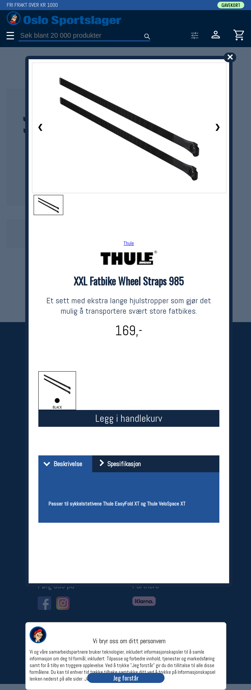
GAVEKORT (230, 5)
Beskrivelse (61, 463)
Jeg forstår (126, 678)
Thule (128, 243)
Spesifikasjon (117, 463)
